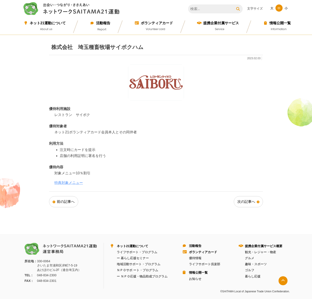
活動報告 (103, 23)
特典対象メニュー (68, 183)
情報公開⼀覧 (280, 23)
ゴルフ (249, 270)
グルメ (249, 258)
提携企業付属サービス (221, 23)
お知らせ (195, 279)
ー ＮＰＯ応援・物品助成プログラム (142, 276)
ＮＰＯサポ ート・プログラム (137, 270)
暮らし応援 (253, 276)
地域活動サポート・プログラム (138, 264)
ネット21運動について (48, 23)
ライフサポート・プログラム (137, 252)
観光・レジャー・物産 (260, 252)
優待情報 (195, 258)
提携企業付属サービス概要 (263, 246)
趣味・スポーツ (256, 264)
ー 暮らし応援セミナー (133, 258)
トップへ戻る (283, 280)
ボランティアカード (157, 23)
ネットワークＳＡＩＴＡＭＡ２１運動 (72, 9)
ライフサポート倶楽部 (204, 264)
